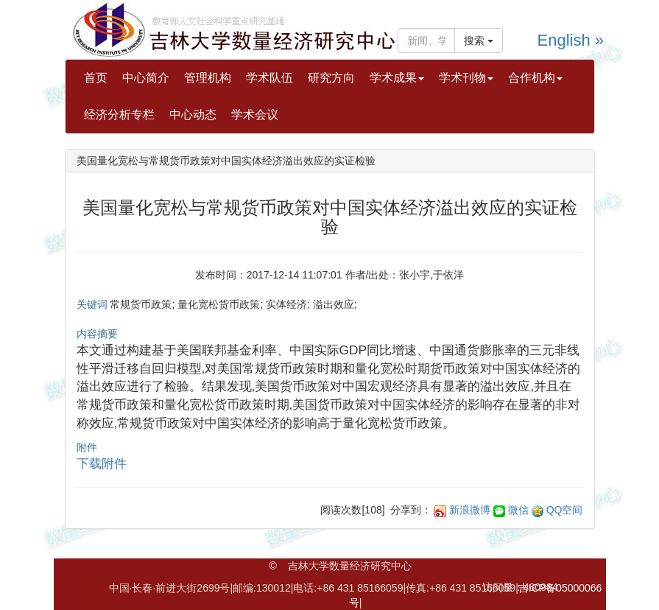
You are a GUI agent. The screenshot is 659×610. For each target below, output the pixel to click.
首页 (96, 77)
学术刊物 (466, 77)
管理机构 (207, 77)
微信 (518, 510)
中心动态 (192, 114)
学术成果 (397, 77)
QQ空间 (564, 510)
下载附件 (102, 463)
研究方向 (331, 77)
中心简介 (145, 77)
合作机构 (535, 77)
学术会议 (254, 114)
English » (571, 40)
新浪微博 (469, 510)
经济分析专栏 (119, 114)
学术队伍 (269, 77)
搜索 (478, 40)
